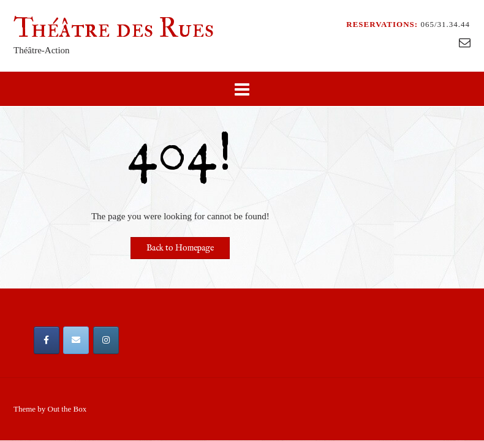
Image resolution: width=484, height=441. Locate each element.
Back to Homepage (180, 248)
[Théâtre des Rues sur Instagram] (106, 340)
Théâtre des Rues (113, 28)
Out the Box (67, 408)
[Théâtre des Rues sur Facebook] (46, 340)
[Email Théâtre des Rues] (76, 340)
